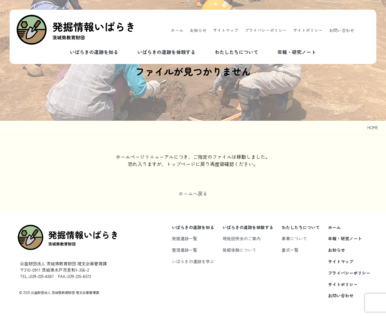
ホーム (177, 30)
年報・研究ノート (296, 52)
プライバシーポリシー (266, 30)
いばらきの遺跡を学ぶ (193, 261)
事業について (294, 238)
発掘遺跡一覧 (184, 238)
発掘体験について (239, 250)
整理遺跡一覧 (184, 250)
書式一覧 (290, 250)
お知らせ (198, 30)
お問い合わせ (341, 30)
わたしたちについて (236, 52)
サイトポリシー (308, 30)
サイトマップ (225, 30)
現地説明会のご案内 (242, 238)
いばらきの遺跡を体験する (166, 52)
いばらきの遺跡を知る (94, 52)
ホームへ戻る (193, 193)
